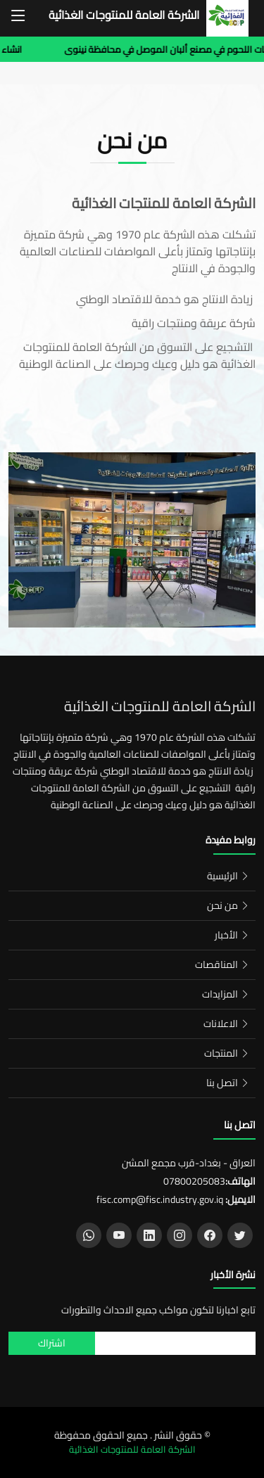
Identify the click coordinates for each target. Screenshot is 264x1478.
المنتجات (221, 1053)
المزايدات (220, 994)
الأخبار (226, 935)
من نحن (222, 905)
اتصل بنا (222, 1083)
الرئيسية (222, 876)
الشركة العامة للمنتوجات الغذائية (124, 15)
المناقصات (216, 964)
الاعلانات (220, 1023)
